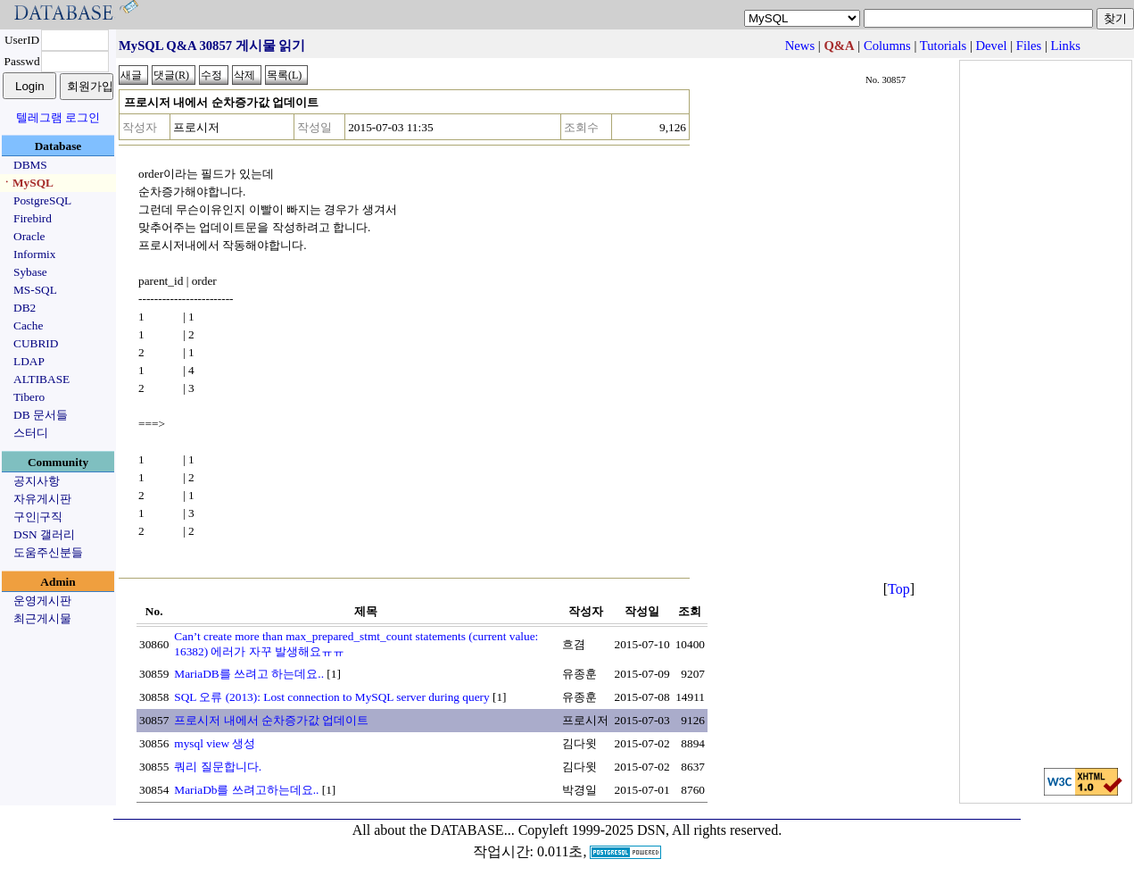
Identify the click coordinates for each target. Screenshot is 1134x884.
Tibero (29, 397)
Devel (991, 45)
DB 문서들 (40, 414)
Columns (887, 45)
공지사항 (36, 481)
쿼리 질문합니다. (217, 766)
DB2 (24, 307)
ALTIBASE (41, 379)
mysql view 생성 (214, 743)
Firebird (32, 218)
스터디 (30, 432)
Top (899, 588)
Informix (34, 254)
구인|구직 (37, 516)
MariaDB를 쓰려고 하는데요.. (249, 673)
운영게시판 (42, 600)
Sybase (30, 272)
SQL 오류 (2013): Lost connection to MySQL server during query (331, 697)
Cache (28, 325)
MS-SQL (35, 289)
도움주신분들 (48, 552)
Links (1065, 45)
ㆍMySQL (27, 182)
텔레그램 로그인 (58, 117)
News (800, 45)
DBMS (30, 164)
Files (1029, 45)
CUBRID (35, 343)
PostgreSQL (42, 200)
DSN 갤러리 (44, 534)
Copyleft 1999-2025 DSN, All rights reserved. (650, 830)
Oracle (29, 236)
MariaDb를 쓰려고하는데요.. (246, 789)
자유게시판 (42, 498)
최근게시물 (42, 618)
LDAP (29, 361)
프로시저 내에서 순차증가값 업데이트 (271, 720)
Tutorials (943, 45)
